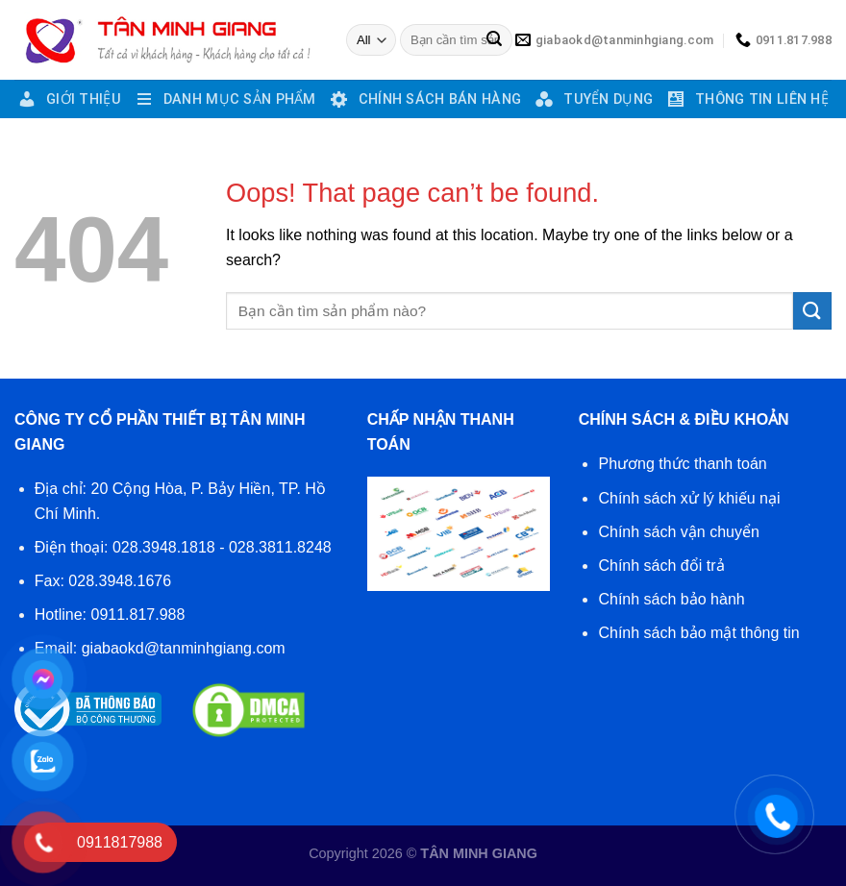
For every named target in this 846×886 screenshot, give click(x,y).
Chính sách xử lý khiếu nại (689, 498)
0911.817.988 (138, 614)
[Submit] (494, 40)
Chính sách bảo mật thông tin (698, 633)
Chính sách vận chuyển (678, 532)
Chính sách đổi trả (661, 565)
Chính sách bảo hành (671, 599)
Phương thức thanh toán (682, 463)
